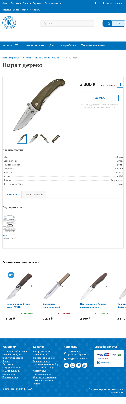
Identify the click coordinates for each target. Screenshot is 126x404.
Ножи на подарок (33, 45)
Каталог (10, 45)
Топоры (37, 383)
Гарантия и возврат (12, 357)
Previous (6, 138)
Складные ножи (41, 361)
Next (71, 138)
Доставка (7, 364)
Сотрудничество (11, 367)
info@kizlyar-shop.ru (77, 358)
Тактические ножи (93, 45)
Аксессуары (39, 370)
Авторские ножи (42, 351)
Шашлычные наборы (44, 367)
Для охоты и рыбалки (62, 45)
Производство (10, 377)
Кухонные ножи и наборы (46, 364)
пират (5, 235)
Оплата (6, 361)
